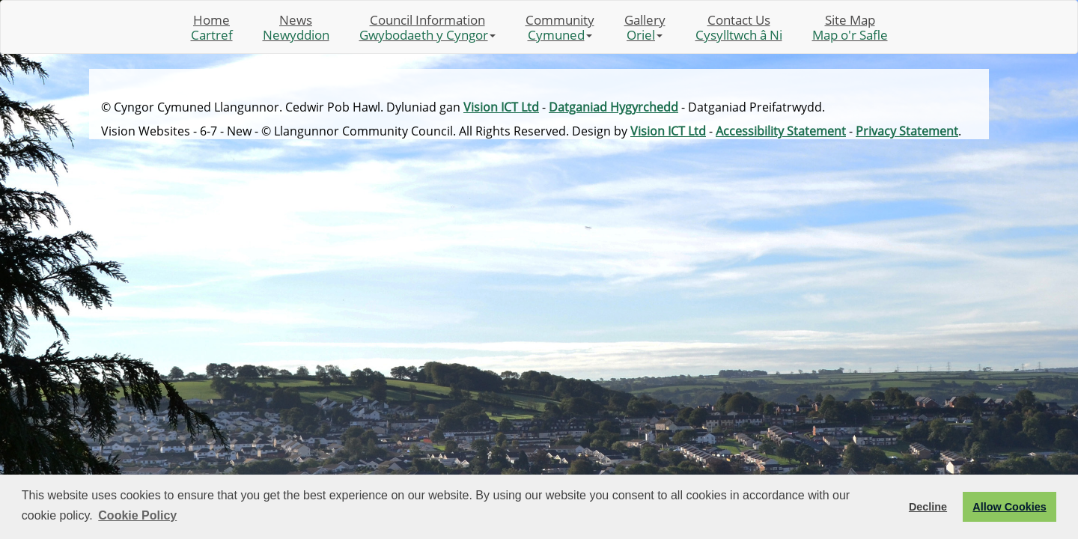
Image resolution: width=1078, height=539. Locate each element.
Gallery (645, 26)
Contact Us (738, 26)
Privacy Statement (907, 131)
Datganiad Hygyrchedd (613, 107)
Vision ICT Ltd (501, 107)
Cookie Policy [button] (137, 515)
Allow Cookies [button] (1009, 507)
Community (560, 26)
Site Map (850, 26)
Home (212, 26)
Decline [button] (928, 507)
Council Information (427, 26)
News (296, 26)
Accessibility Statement (781, 131)
